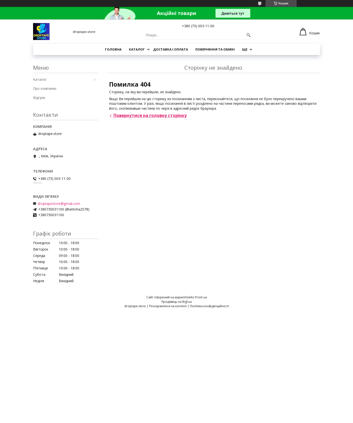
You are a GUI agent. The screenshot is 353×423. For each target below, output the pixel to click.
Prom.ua (201, 297)
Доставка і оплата (170, 49)
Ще (244, 49)
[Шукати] (248, 35)
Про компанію (44, 88)
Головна (113, 49)
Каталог (137, 49)
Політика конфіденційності (209, 306)
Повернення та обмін (215, 49)
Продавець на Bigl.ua (176, 302)
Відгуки (39, 97)
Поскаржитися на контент (168, 306)
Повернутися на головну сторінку (150, 115)
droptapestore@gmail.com (59, 203)
